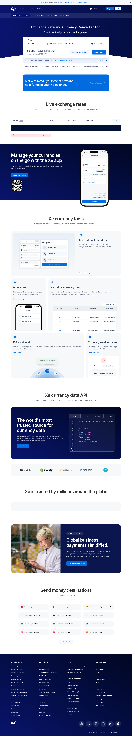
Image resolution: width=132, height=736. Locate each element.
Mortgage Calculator (73, 711)
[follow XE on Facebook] (81, 724)
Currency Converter (72, 685)
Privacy (98, 685)
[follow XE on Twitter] (89, 724)
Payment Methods (44, 705)
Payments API (43, 699)
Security (13, 709)
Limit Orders (42, 689)
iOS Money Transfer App (74, 672)
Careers (98, 672)
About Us (98, 666)
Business (31, 9)
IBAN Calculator (71, 705)
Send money (64, 15)
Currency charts (37, 15)
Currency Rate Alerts (73, 698)
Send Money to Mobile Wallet (19, 695)
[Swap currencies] (66, 44)
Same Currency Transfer (46, 679)
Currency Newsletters (73, 701)
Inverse (15, 121)
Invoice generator (72, 708)
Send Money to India (16, 669)
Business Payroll (43, 709)
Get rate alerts (52, 15)
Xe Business (42, 666)
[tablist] (92, 416)
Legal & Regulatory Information (104, 695)
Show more (66, 642)
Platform (40, 9)
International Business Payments (48, 672)
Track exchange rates (80, 52)
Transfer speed (15, 702)
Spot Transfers (43, 676)
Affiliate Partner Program (46, 715)
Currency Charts (71, 688)
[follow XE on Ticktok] (118, 724)
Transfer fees (15, 705)
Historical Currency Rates (74, 692)
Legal (97, 682)
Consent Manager (100, 692)
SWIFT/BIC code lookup (73, 715)
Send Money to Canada (17, 685)
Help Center (99, 676)
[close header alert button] (130, 2)
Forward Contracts (44, 685)
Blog (68, 682)
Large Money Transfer (17, 699)
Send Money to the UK (17, 682)
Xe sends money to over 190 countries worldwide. (72, 2)
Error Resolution (100, 705)
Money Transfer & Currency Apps (76, 666)
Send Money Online (16, 666)
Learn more (84, 273)
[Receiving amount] (32, 43)
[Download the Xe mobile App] (19, 175)
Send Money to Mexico (17, 676)
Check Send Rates (44, 669)
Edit (116, 121)
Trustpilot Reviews (16, 715)
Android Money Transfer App (75, 669)
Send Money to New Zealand (19, 692)
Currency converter (20, 15)
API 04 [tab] (109, 416)
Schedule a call (102, 60)
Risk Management (44, 682)
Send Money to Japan (17, 679)
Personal (21, 9)
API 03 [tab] (97, 416)
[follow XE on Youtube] (111, 724)
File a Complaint (100, 699)
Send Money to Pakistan (17, 672)
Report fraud (14, 712)
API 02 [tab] (86, 416)
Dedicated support (101, 679)
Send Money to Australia (17, 689)
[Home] (13, 9)
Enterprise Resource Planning (47, 692)
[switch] (21, 121)
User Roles (42, 712)
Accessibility (99, 702)
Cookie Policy (99, 689)
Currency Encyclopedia (73, 695)
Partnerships (99, 669)
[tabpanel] (92, 434)
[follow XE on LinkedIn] (96, 724)
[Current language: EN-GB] (93, 8)
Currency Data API (44, 695)
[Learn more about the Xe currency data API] (23, 446)
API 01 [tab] (75, 416)
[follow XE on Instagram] (103, 724)
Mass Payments (43, 702)
